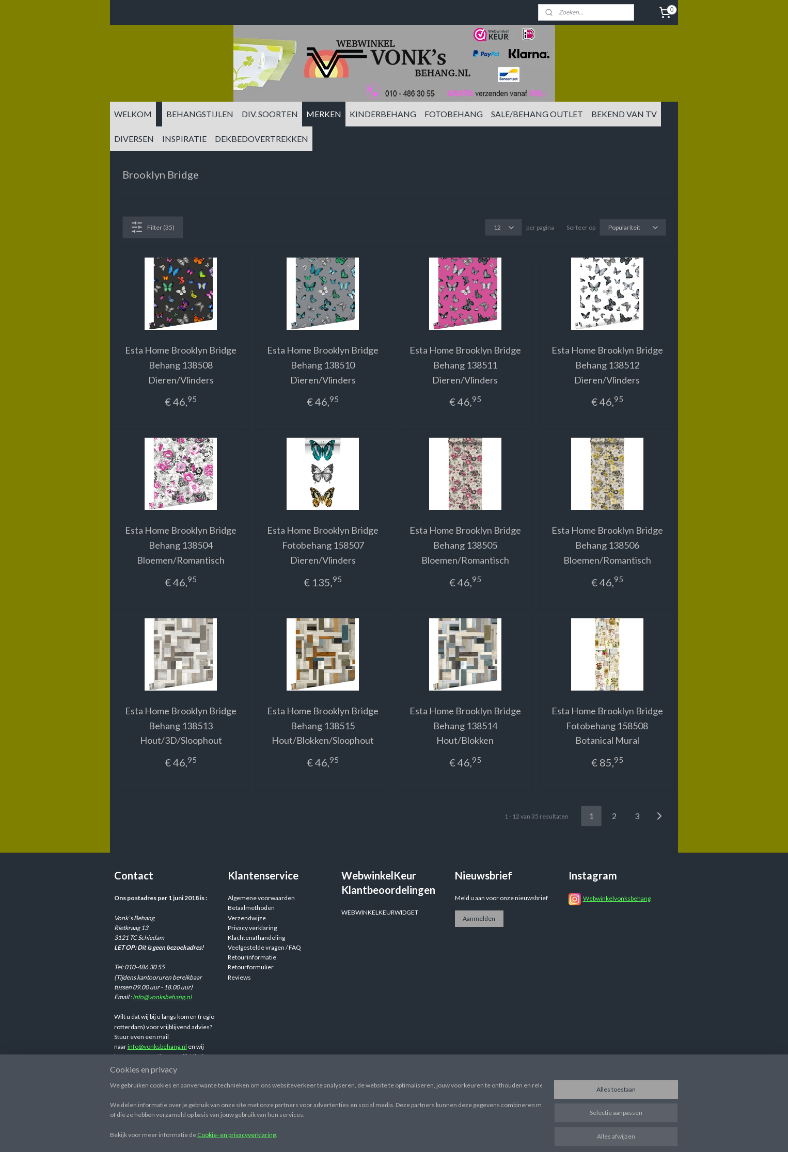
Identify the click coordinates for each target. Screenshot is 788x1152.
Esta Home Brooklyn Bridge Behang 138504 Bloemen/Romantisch (181, 545)
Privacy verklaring (252, 928)
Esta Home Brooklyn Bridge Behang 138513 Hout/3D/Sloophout (181, 725)
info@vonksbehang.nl (163, 997)
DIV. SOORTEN (270, 114)
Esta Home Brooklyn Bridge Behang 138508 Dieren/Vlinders (181, 365)
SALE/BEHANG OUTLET (537, 114)
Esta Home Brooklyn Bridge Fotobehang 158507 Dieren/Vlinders (323, 545)
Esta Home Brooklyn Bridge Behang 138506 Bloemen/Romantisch (607, 545)
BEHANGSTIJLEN (199, 114)
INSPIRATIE (184, 138)
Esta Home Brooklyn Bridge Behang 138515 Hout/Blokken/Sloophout (323, 725)
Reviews (239, 977)
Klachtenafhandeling (256, 937)
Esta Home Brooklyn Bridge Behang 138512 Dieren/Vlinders (607, 365)
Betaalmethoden (251, 907)
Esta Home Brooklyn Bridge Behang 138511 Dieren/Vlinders (465, 365)
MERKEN (323, 114)
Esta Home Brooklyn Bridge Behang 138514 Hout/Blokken (465, 725)
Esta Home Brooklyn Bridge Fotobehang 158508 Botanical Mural (607, 725)
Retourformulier (251, 967)
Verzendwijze (247, 918)
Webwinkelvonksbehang (617, 898)
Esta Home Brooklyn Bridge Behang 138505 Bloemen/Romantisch (465, 545)
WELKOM (133, 114)
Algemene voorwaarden (261, 898)
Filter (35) (153, 227)
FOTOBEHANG (453, 114)
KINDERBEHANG (383, 114)
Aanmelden (479, 918)
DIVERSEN (134, 138)
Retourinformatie (252, 957)
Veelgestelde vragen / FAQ (264, 947)
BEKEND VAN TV (624, 114)
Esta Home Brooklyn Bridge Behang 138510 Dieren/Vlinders (323, 365)
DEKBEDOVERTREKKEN (261, 138)
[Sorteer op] (633, 227)
